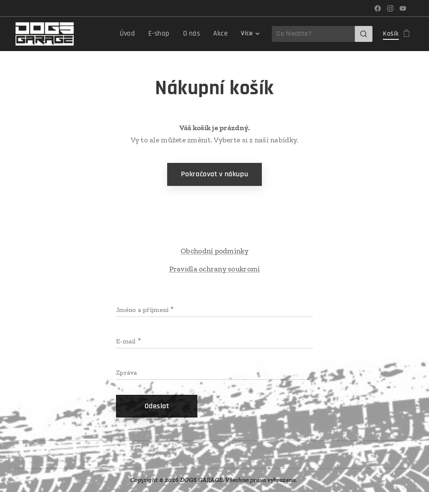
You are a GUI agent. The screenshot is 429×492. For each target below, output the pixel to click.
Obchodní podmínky (214, 250)
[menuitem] (133, 33)
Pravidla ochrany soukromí (214, 268)
